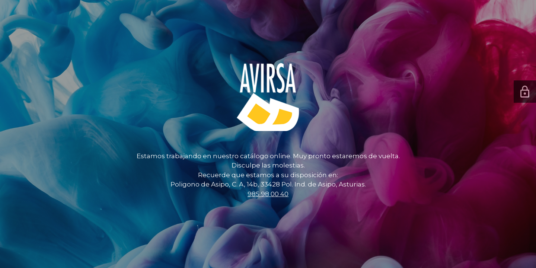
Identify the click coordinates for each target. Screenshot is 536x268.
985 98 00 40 (268, 194)
